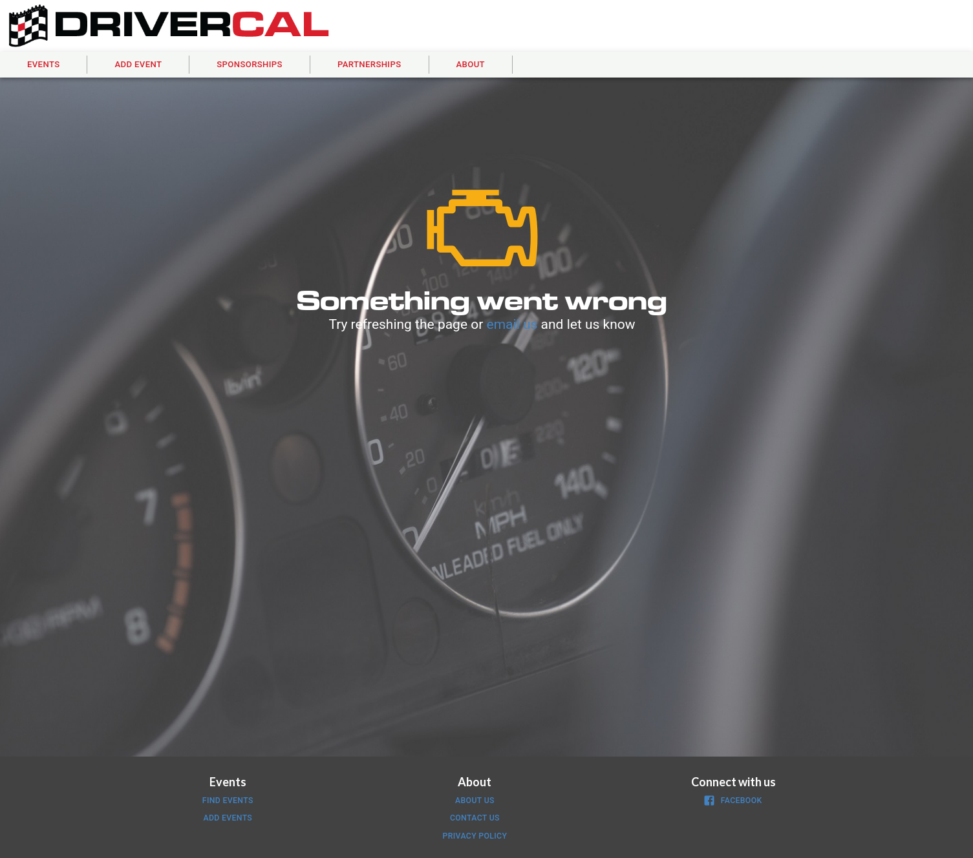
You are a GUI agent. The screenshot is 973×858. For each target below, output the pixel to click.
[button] (43, 65)
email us (512, 324)
